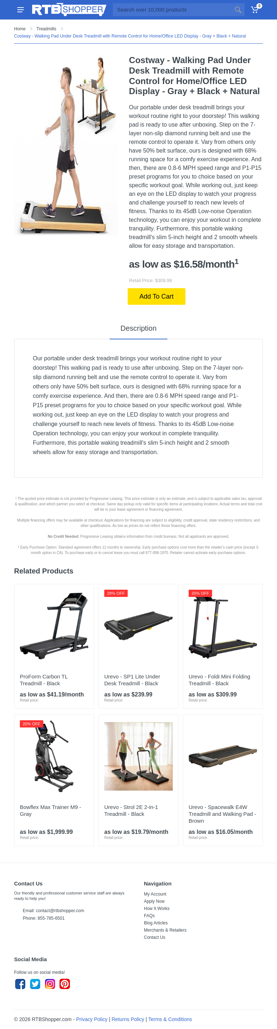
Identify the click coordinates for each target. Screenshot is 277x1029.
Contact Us (154, 937)
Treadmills (46, 28)
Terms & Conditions (170, 1019)
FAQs (149, 915)
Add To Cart (157, 296)
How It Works (157, 908)
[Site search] (172, 9)
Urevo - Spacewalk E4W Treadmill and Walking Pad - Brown (222, 814)
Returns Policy (128, 1019)
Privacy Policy (91, 1019)
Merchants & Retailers (165, 930)
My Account (155, 894)
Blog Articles (156, 922)
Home (20, 28)
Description (138, 328)
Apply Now (154, 901)
